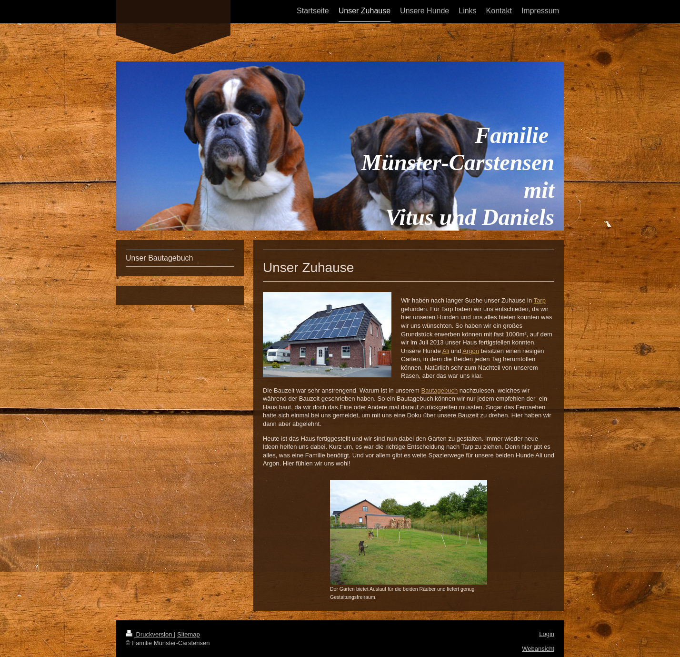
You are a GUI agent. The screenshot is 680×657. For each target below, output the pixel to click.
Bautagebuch (439, 390)
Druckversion (150, 634)
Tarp (540, 300)
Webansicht (538, 648)
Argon (470, 350)
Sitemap (188, 634)
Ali (445, 350)
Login (546, 633)
